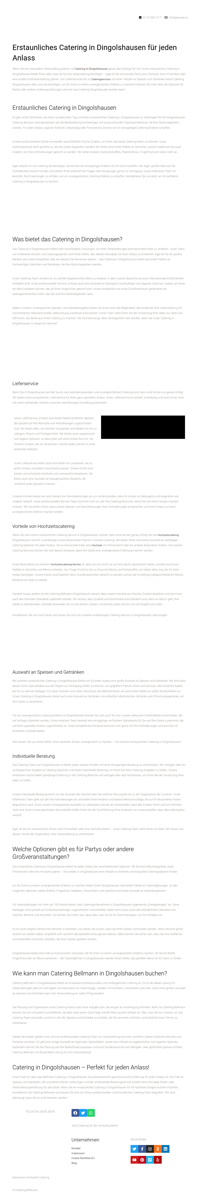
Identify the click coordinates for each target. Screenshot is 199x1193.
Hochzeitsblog (110, 37)
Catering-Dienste (92, 37)
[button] (92, 37)
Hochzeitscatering (169, 534)
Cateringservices (101, 79)
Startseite (77, 37)
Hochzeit (97, 545)
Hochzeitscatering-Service (67, 564)
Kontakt (122, 37)
